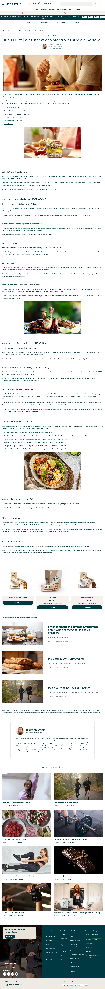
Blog (9, 30)
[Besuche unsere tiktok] (12, 974)
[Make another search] (52, 27)
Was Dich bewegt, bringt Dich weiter (93, 957)
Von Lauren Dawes (16, 842)
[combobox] (76, 4)
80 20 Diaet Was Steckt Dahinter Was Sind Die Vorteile (32, 30)
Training (28, 22)
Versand (48, 956)
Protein (36, 9)
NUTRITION (35, 4)
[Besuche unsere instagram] (5, 974)
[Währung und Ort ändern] (21, 967)
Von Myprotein (66, 879)
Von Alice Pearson (67, 842)
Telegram (88, 951)
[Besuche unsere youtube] (16, 974)
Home (4, 30)
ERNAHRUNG (52, 35)
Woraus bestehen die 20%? (13, 120)
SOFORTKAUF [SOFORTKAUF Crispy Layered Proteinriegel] (18, 602)
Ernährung (44, 22)
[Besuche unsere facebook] (8, 974)
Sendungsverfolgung (52, 952)
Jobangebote (74, 962)
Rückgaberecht (50, 948)
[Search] (62, 4)
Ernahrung (14, 30)
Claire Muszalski (63, 641)
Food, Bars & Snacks (61, 9)
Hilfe (47, 944)
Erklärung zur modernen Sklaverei (75, 945)
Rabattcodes (89, 943)
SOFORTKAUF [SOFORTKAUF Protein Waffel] (52, 607)
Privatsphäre (73, 951)
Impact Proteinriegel (87, 597)
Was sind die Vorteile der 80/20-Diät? (16, 111)
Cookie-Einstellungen (10, 963)
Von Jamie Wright (68, 805)
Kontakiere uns (50, 940)
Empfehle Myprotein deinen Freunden (93, 937)
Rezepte (76, 22)
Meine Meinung (9, 124)
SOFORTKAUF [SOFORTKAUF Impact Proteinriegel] (87, 607)
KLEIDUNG (47, 4)
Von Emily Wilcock (16, 916)
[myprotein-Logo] (11, 4)
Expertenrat (77, 9)
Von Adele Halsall (16, 879)
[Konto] (95, 4)
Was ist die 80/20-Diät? (12, 107)
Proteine (62, 934)
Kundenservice (50, 936)
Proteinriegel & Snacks (64, 950)
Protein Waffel (52, 597)
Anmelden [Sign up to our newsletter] (10, 936)
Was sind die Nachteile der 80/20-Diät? (17, 114)
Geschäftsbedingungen (77, 954)
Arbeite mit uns (74, 958)
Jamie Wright (63, 696)
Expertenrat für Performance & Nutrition (74, 969)
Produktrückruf (50, 960)
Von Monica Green (16, 805)
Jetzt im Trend (28, 9)
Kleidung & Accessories (64, 940)
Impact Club (89, 947)
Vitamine (51, 9)
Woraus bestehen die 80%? (13, 117)
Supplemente (43, 9)
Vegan (70, 9)
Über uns (72, 936)
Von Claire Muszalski (55, 47)
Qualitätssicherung (75, 940)
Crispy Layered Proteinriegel (18, 597)
